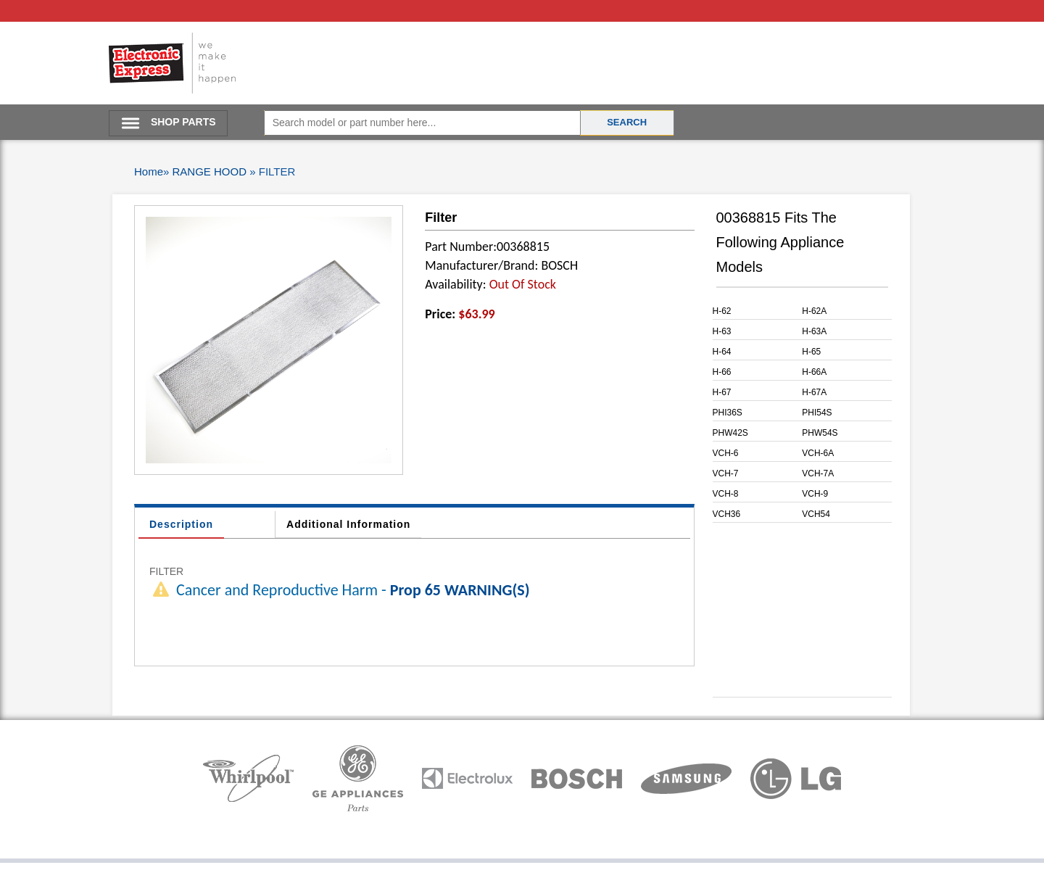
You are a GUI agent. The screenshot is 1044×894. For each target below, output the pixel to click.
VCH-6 (726, 453)
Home (148, 171)
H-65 (811, 352)
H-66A (814, 372)
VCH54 (816, 514)
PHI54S (817, 412)
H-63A (814, 331)
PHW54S (819, 433)
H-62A (814, 311)
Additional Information (348, 524)
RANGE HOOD (210, 171)
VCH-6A (818, 453)
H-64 (722, 352)
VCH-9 (815, 494)
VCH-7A (818, 473)
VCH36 (727, 514)
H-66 (722, 372)
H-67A (814, 392)
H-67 (722, 392)
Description (181, 524)
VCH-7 (726, 473)
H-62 (722, 311)
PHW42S (730, 433)
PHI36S (727, 412)
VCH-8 (726, 494)
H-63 (722, 331)
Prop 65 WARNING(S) (460, 590)
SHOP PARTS (183, 122)
